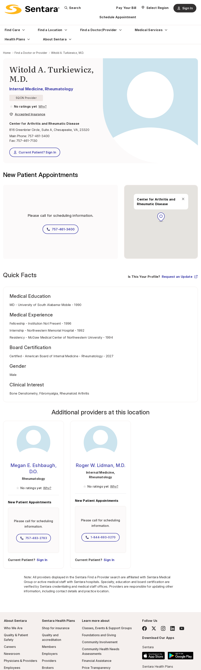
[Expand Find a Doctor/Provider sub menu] (120, 30)
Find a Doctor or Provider (31, 52)
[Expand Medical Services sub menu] (166, 30)
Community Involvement (99, 642)
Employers (49, 654)
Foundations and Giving (99, 635)
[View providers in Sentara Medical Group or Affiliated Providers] (42, 106)
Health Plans (15, 39)
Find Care (12, 30)
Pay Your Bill (126, 8)
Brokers (48, 668)
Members (49, 647)
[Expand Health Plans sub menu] (28, 39)
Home (7, 52)
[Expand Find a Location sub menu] (66, 30)
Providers (49, 661)
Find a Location (50, 30)
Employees (12, 668)
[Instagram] (163, 628)
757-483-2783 (33, 538)
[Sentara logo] (32, 9)
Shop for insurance (56, 628)
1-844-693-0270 (100, 537)
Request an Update (180, 277)
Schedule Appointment (117, 17)
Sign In (42, 560)
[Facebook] (144, 628)
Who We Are (13, 628)
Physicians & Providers (20, 661)
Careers (10, 647)
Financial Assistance (96, 661)
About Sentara (55, 39)
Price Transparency (96, 668)
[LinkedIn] (172, 628)
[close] (183, 199)
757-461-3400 (39, 136)
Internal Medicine (26, 89)
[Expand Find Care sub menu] (23, 30)
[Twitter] (153, 628)
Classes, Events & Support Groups (107, 628)
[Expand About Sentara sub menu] (70, 39)
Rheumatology (59, 89)
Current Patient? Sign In (34, 152)
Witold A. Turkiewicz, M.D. (67, 52)
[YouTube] (181, 628)
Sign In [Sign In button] (185, 8)
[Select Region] (155, 8)
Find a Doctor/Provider (98, 30)
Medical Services (149, 30)
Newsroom (12, 654)
